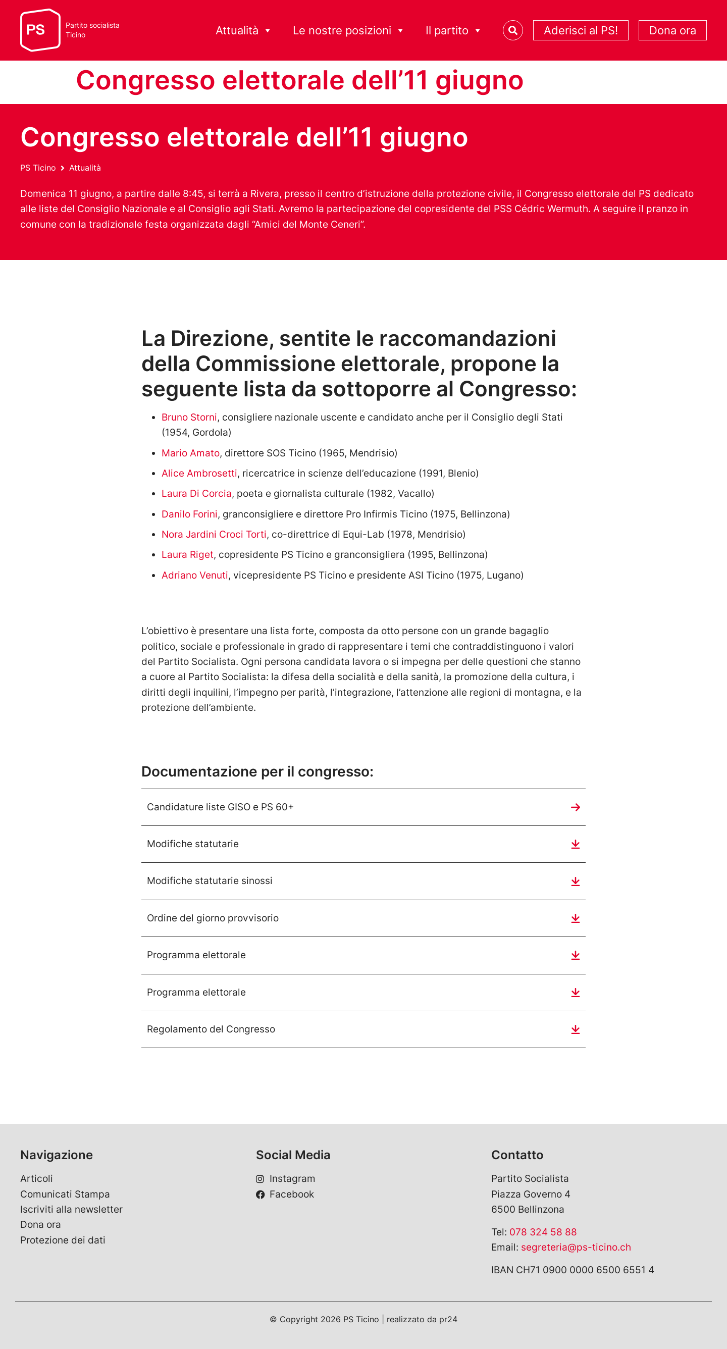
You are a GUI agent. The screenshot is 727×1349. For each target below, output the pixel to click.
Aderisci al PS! (581, 30)
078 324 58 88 (543, 1232)
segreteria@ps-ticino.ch (576, 1247)
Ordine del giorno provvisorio (213, 918)
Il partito (454, 30)
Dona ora (672, 30)
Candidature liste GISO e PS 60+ (220, 807)
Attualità (244, 30)
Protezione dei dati (63, 1240)
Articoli (36, 1178)
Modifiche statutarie (193, 844)
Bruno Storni (189, 417)
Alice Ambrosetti (199, 473)
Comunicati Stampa (65, 1194)
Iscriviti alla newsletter (71, 1209)
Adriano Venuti (195, 575)
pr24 (448, 1319)
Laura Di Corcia (197, 493)
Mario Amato (191, 453)
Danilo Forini (190, 514)
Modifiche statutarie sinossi (210, 881)
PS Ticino (38, 168)
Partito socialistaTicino (93, 30)
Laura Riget (188, 554)
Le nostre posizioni (349, 30)
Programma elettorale (196, 955)
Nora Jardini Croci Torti (214, 534)
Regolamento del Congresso (211, 1029)
